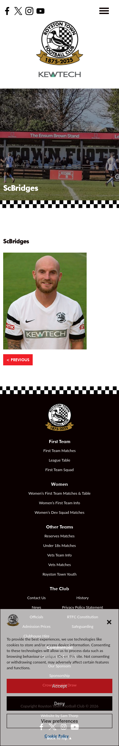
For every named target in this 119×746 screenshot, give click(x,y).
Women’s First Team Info (59, 502)
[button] (109, 622)
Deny (59, 704)
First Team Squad (59, 469)
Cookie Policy (56, 736)
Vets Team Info (59, 555)
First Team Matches (59, 450)
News (36, 607)
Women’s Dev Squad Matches (59, 512)
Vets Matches (59, 564)
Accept (59, 686)
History (82, 597)
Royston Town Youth (59, 574)
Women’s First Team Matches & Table (60, 493)
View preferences (59, 721)
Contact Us (36, 597)
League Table (59, 460)
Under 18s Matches (59, 545)
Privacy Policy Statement (82, 607)
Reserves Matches (59, 536)
